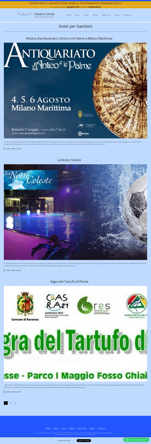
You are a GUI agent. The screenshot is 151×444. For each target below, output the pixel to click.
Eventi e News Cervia (13, 148)
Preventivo (127, 15)
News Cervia (106, 15)
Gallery (117, 15)
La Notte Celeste (69, 160)
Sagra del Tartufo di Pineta (69, 281)
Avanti (15, 403)
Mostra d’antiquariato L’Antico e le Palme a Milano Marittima (69, 38)
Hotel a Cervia (44, 14)
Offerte (95, 15)
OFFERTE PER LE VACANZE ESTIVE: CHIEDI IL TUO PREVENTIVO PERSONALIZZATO (75, 3)
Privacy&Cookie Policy (64, 440)
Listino (86, 15)
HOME (68, 15)
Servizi (77, 15)
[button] (136, 440)
